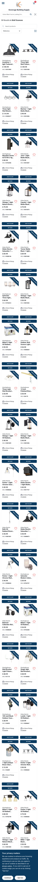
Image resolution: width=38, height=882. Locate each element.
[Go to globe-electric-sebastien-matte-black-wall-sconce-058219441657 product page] (10, 254)
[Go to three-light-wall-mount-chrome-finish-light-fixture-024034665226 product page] (10, 114)
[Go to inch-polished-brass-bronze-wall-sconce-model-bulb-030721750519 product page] (28, 394)
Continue (7, 878)
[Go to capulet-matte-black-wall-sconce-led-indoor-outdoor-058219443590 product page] (28, 207)
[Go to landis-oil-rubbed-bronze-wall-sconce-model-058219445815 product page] (28, 721)
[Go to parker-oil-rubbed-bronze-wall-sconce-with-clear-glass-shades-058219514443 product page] (28, 806)
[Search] (30, 14)
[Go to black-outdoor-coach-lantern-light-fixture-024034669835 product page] (10, 721)
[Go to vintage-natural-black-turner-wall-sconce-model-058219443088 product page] (10, 836)
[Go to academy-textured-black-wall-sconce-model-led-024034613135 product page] (10, 67)
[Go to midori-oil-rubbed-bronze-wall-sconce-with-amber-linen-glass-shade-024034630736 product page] (28, 627)
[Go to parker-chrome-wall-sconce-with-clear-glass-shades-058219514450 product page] (28, 768)
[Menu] (3, 3)
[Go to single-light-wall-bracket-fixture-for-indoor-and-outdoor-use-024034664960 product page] (28, 674)
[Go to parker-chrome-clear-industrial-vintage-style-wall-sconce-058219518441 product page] (10, 487)
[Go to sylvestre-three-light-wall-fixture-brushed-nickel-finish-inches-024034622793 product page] (10, 301)
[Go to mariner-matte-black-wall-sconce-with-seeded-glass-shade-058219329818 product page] (28, 114)
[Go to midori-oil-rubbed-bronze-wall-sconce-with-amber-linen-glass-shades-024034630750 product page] (10, 806)
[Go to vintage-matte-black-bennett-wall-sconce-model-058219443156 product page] (28, 441)
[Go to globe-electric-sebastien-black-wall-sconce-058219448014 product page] (28, 534)
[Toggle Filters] (35, 31)
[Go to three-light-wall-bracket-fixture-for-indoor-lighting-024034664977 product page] (10, 394)
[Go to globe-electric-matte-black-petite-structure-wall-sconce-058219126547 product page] (28, 487)
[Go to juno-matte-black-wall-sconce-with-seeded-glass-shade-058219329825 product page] (28, 160)
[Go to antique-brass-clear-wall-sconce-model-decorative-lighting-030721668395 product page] (10, 768)
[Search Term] (17, 14)
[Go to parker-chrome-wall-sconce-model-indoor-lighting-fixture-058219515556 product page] (10, 581)
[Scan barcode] (35, 14)
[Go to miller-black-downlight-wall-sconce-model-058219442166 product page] (28, 836)
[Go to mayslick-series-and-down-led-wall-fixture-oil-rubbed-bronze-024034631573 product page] (10, 160)
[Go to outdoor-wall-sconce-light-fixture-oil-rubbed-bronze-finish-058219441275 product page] (28, 347)
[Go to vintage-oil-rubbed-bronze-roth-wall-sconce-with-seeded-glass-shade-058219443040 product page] (10, 441)
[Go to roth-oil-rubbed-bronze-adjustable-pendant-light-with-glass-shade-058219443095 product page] (10, 534)
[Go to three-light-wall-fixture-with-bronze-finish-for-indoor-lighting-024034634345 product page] (28, 67)
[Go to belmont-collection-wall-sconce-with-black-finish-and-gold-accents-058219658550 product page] (10, 627)
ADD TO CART (10, 83)
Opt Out (20, 878)
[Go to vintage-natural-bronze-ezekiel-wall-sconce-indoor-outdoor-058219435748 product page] (10, 207)
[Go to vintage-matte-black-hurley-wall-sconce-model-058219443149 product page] (28, 301)
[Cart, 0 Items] (34, 3)
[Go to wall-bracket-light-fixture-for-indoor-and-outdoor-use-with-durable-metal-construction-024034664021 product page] (10, 674)
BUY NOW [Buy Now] (10, 87)
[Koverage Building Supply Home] (19, 4)
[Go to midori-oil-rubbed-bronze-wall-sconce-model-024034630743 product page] (10, 347)
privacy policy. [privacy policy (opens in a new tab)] (7, 866)
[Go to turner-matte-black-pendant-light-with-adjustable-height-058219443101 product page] (28, 254)
